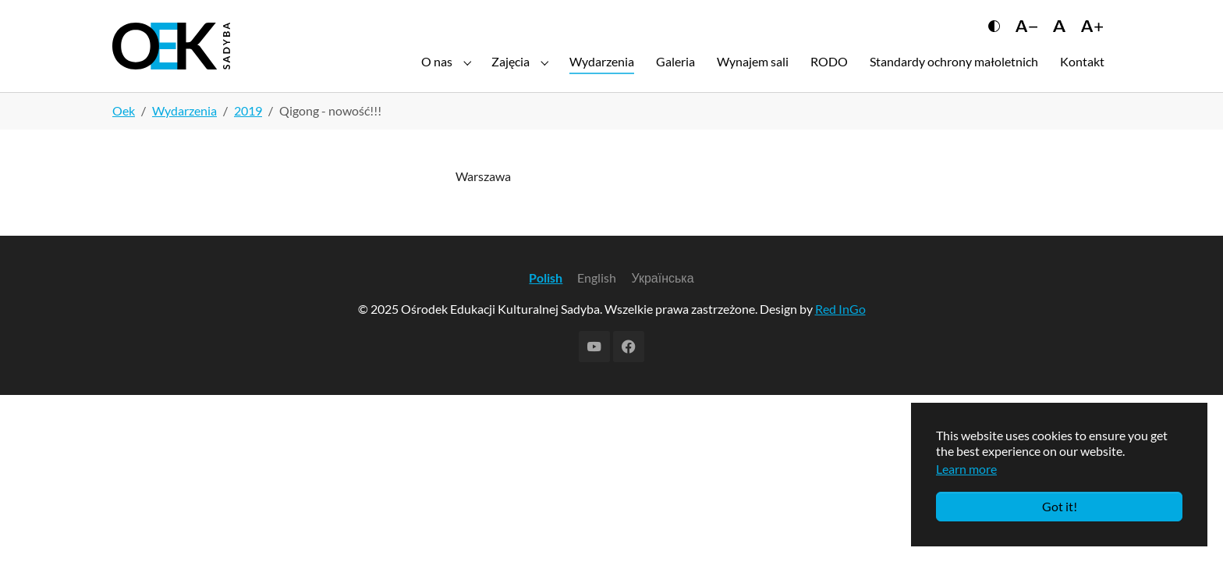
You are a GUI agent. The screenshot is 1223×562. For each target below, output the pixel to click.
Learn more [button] (966, 468)
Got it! (1059, 506)
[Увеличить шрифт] (1092, 36)
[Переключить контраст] (994, 36)
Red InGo (840, 333)
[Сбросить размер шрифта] (1059, 36)
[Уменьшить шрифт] (1026, 36)
